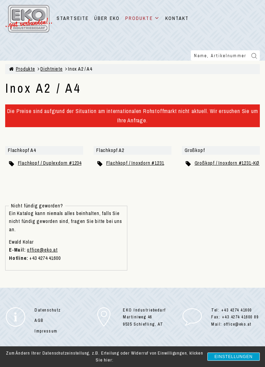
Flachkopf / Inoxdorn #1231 (135, 163)
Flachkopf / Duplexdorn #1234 (49, 163)
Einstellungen (234, 356)
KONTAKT (177, 18)
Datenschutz (48, 310)
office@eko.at (42, 250)
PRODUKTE (142, 18)
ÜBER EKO (107, 18)
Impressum (46, 331)
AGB (39, 320)
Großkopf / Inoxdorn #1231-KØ (227, 163)
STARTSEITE (73, 18)
